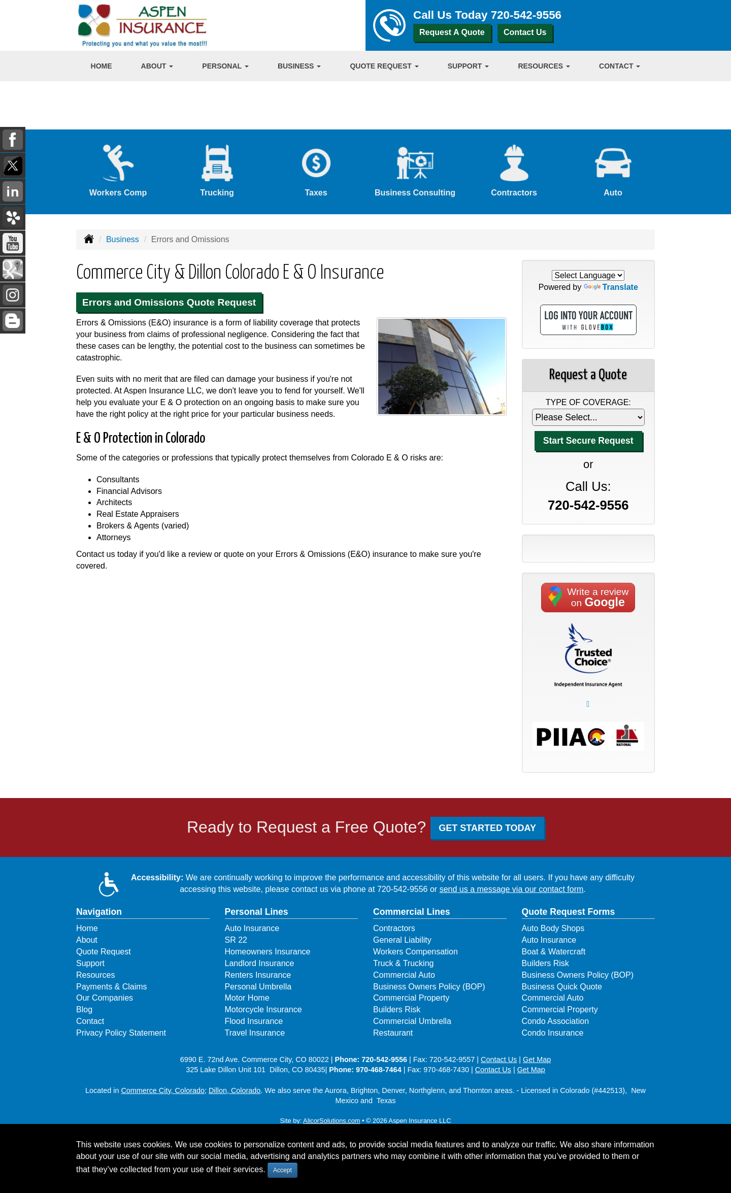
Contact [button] (619, 66)
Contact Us (525, 32)
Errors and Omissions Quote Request (169, 302)
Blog (84, 1009)
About (86, 940)
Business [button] (299, 66)
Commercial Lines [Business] (411, 912)
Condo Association (555, 1021)
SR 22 (236, 940)
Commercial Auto (404, 975)
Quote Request (103, 951)
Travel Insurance (255, 1033)
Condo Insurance (553, 1033)
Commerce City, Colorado (162, 1090)
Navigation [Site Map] (99, 912)
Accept (282, 1170)
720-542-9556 (526, 15)
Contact (90, 1021)
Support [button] (468, 66)
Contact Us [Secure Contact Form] (499, 1059)
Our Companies (104, 997)
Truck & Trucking (403, 963)
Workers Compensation (415, 951)
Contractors (394, 928)
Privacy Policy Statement (121, 1033)
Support (90, 963)
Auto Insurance (252, 928)
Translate (611, 287)
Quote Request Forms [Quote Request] (568, 912)
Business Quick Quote (562, 986)
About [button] (157, 66)
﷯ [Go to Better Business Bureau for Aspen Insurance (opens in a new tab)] (588, 704)
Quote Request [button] (384, 66)
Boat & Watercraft (554, 951)
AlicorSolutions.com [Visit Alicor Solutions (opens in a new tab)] (331, 1120)
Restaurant (393, 1033)
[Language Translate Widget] (588, 275)
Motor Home (247, 997)
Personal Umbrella (258, 986)
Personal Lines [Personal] (256, 912)
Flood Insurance (254, 1021)
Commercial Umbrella (412, 1021)
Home (101, 66)
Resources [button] (544, 66)
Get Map (537, 1059)
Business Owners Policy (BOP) (429, 986)
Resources (95, 975)
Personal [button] (225, 66)
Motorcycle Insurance (263, 1009)
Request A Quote (452, 32)
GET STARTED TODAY (487, 828)
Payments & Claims (111, 986)
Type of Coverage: (588, 402)
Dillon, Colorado (234, 1090)
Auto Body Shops (553, 928)
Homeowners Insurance (268, 951)
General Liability (402, 940)
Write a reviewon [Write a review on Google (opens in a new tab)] (588, 597)
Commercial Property (411, 997)
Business (122, 239)
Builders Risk (396, 1009)
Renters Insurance (258, 975)
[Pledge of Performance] (588, 654)
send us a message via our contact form (512, 889)
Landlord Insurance (259, 963)
